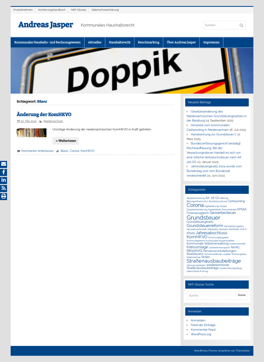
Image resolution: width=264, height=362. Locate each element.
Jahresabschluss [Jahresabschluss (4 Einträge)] (211, 232)
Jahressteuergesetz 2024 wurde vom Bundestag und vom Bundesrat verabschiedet (214, 171)
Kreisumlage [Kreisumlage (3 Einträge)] (197, 247)
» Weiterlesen (66, 141)
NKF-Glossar (78, 9)
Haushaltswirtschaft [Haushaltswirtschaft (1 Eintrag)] (197, 229)
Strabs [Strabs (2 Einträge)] (205, 257)
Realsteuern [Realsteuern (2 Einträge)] (195, 254)
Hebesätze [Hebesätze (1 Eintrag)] (212, 229)
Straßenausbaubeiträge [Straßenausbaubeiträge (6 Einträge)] (214, 261)
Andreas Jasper (45, 24)
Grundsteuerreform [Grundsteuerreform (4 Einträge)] (205, 225)
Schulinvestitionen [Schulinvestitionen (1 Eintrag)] (213, 254)
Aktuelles (94, 42)
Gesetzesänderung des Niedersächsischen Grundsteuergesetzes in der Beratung (217, 116)
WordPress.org (201, 334)
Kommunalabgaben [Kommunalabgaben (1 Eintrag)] (218, 237)
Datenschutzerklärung (105, 9)
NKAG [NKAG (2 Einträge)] (235, 247)
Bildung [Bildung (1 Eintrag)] (224, 198)
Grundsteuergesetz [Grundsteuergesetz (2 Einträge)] (200, 222)
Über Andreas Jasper (181, 42)
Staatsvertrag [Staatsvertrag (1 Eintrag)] (193, 257)
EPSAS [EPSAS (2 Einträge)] (242, 209)
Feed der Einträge (203, 325)
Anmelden (198, 320)
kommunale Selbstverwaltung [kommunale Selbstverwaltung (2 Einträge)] (208, 243)
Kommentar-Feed (203, 329)
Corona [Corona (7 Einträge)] (195, 205)
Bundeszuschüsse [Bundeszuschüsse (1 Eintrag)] (218, 201)
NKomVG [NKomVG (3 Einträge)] (194, 250)
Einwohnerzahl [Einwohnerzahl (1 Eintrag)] (229, 209)
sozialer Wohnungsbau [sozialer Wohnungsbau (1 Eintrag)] (235, 254)
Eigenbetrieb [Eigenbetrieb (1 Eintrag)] (214, 209)
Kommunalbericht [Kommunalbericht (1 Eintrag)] (196, 240)
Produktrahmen (23, 9)
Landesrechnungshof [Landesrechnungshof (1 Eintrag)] (219, 247)
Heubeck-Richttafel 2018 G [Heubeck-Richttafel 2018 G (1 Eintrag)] (233, 229)
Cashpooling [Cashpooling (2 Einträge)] (236, 201)
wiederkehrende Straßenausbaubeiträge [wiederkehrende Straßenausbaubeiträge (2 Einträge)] (208, 266)
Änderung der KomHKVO (44, 114)
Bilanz (64, 150)
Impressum (211, 42)
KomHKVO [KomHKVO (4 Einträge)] (197, 236)
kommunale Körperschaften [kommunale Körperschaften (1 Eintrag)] (220, 240)
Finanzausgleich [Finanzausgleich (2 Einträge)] (198, 213)
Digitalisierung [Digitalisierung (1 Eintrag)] (211, 206)
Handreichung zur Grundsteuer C (214, 134)
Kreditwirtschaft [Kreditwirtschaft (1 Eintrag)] (237, 243)
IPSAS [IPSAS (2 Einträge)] (191, 233)
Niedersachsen (53, 121)
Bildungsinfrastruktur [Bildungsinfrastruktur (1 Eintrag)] (197, 201)
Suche (242, 295)
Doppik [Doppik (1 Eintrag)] (223, 206)
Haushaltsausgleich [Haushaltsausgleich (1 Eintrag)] (234, 226)
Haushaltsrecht (119, 42)
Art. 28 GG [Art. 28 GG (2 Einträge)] (212, 198)
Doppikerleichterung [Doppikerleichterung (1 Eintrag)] (197, 209)
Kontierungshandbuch (52, 9)
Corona (74, 150)
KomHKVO (88, 150)
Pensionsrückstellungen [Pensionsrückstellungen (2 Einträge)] (219, 251)
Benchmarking (148, 42)
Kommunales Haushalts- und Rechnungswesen (47, 42)
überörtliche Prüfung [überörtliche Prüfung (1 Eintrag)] (197, 271)
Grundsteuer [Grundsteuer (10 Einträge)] (203, 217)
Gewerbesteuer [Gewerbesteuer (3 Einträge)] (223, 213)
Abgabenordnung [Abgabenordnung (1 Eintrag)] (196, 198)
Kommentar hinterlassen (37, 150)
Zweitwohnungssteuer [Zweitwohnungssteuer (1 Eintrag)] (230, 268)
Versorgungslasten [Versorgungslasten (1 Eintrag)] (196, 265)
